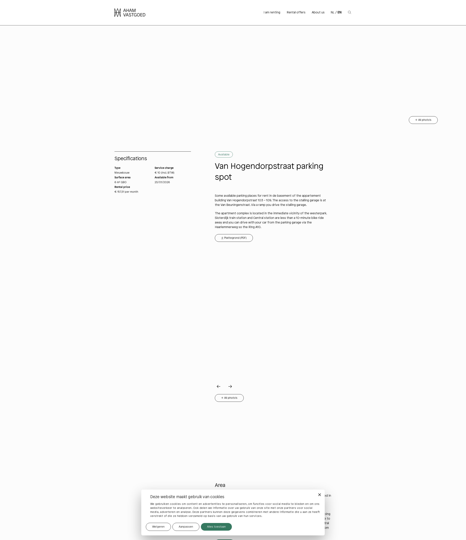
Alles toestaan (216, 526)
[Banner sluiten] (319, 495)
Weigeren (158, 526)
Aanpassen (186, 526)
